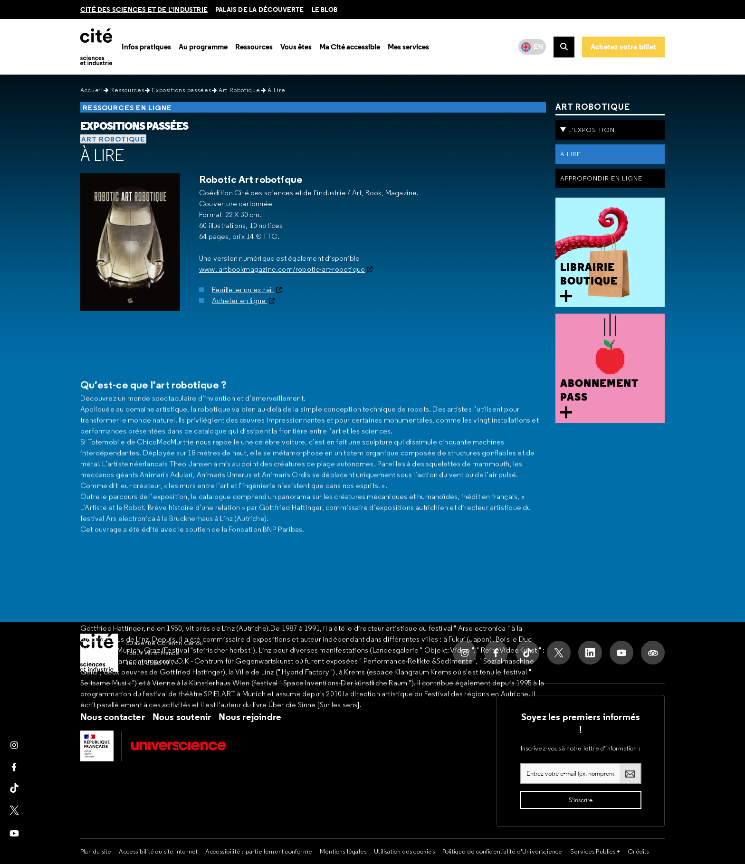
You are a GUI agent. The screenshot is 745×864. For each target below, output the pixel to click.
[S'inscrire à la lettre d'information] (580, 800)
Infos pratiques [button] (146, 47)
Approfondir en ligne (601, 178)
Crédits (638, 851)
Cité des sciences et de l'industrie (144, 9)
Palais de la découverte (259, 9)
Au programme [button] (203, 47)
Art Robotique (239, 90)
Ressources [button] (254, 47)
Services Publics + (595, 851)
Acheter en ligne (239, 300)
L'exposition (591, 129)
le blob (324, 9)
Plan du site (95, 851)
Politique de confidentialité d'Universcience (502, 851)
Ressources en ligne (127, 107)
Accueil (91, 90)
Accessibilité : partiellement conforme (258, 851)
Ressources (127, 90)
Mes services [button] (408, 47)
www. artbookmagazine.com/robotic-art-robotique (282, 269)
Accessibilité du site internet (158, 851)
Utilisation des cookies (404, 851)
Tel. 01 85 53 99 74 (152, 662)
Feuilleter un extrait (243, 289)
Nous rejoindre (250, 717)
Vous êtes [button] (296, 47)
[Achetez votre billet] (623, 47)
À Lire (102, 155)
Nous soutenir (182, 717)
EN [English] (538, 46)
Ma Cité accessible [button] (349, 47)
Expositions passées (181, 90)
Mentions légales (343, 851)
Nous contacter (112, 717)
